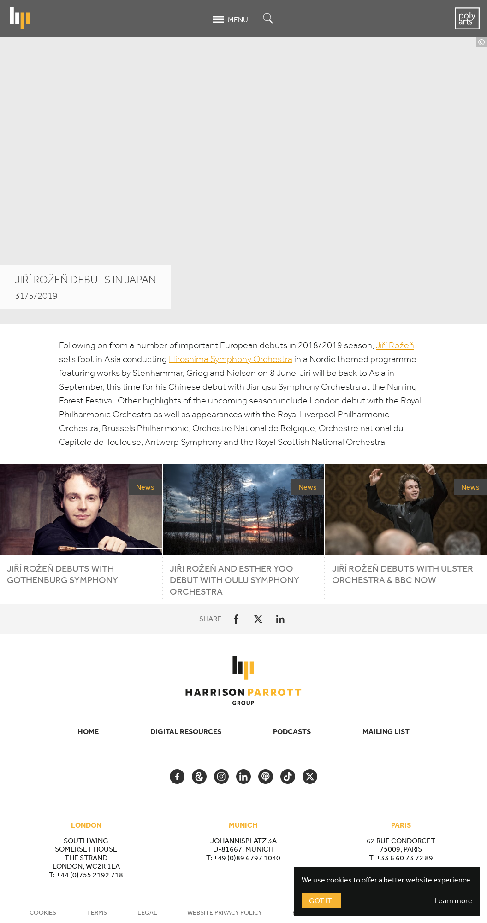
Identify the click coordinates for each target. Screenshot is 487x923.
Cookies (43, 912)
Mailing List (386, 731)
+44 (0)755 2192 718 (89, 874)
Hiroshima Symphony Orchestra (230, 359)
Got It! (321, 900)
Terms (97, 912)
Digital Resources (185, 731)
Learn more (453, 900)
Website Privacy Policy (224, 912)
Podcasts (292, 731)
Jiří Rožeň (395, 345)
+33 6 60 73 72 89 (404, 857)
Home (88, 731)
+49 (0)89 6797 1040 (247, 857)
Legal (147, 912)
